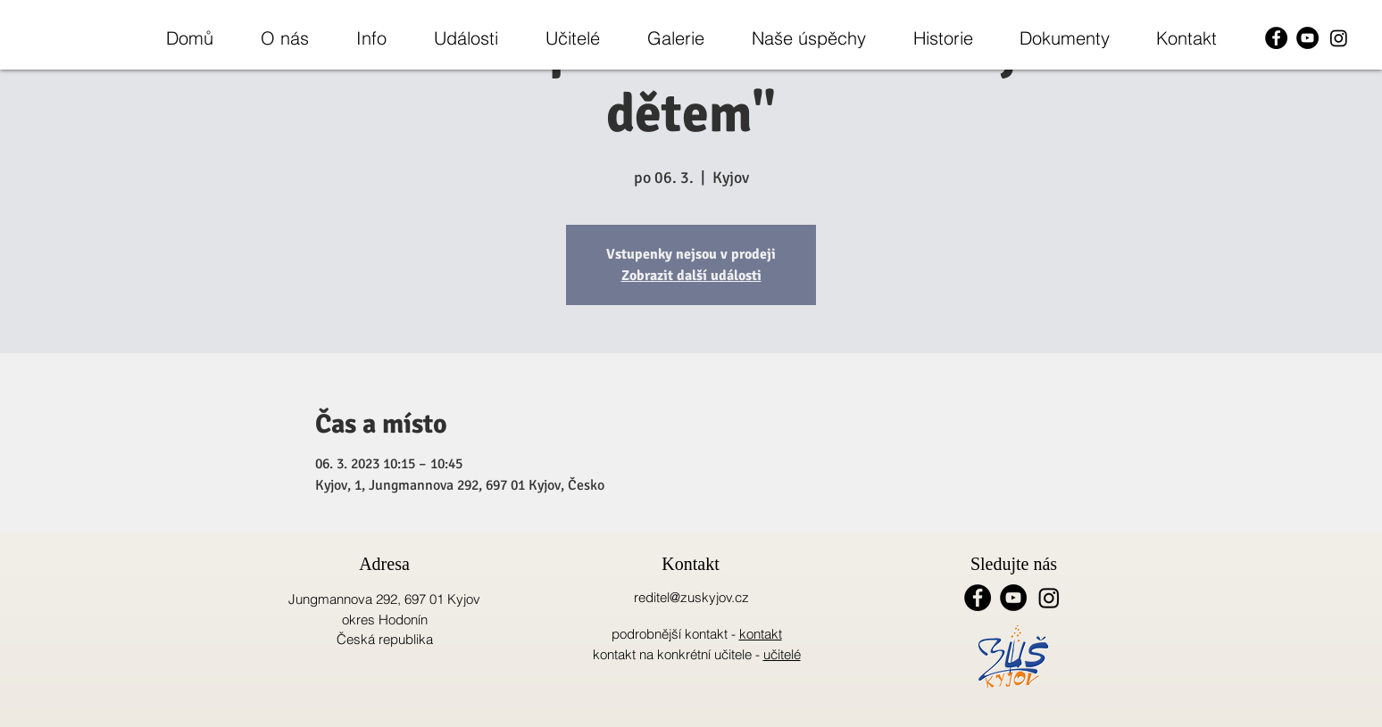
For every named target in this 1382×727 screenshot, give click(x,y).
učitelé (782, 654)
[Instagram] (1339, 38)
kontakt (760, 633)
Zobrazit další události (691, 276)
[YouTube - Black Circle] (1307, 38)
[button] (284, 38)
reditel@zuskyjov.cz (691, 597)
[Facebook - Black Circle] (1276, 38)
